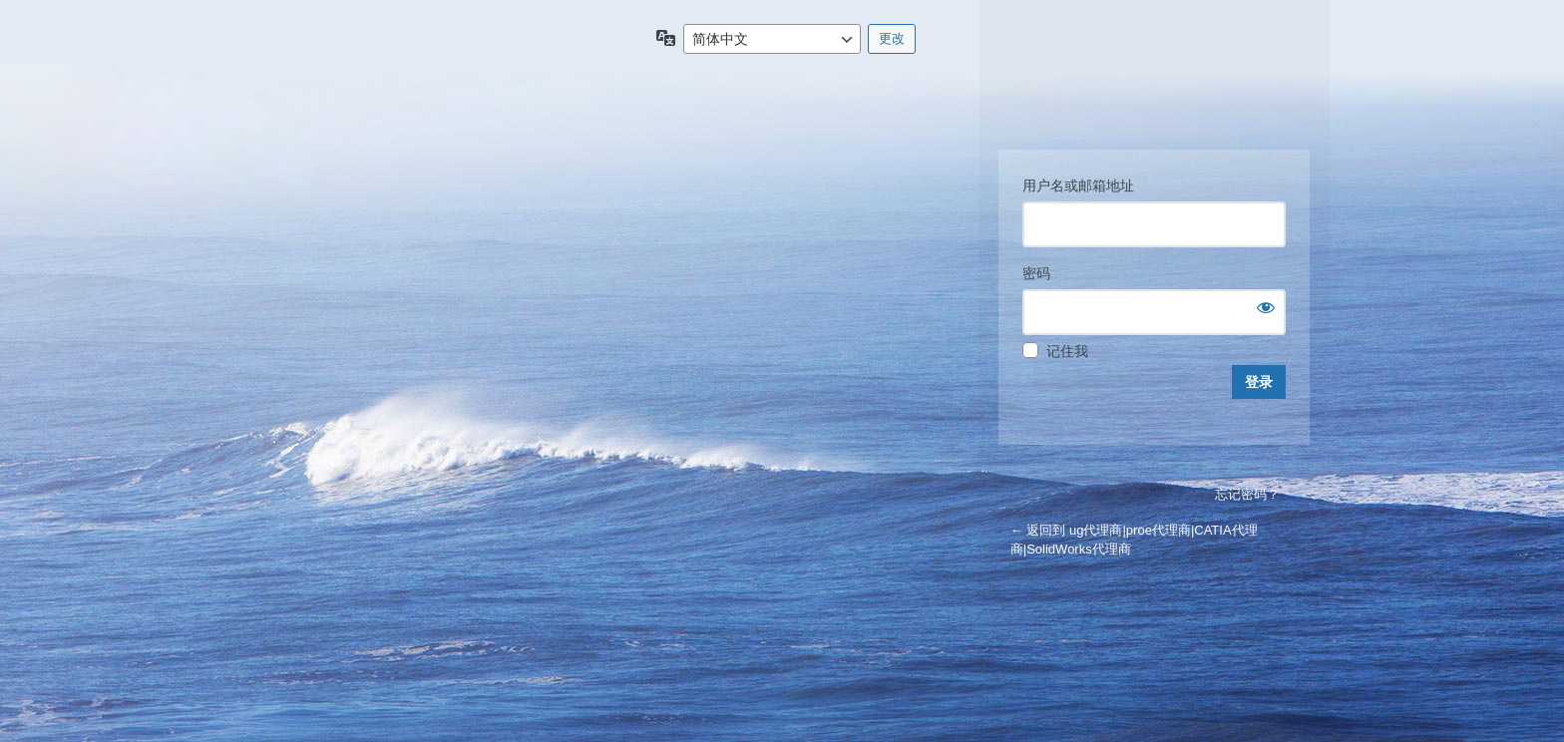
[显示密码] (1266, 307)
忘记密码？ (1247, 494)
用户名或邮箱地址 (1078, 185)
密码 (1036, 273)
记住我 (1067, 351)
